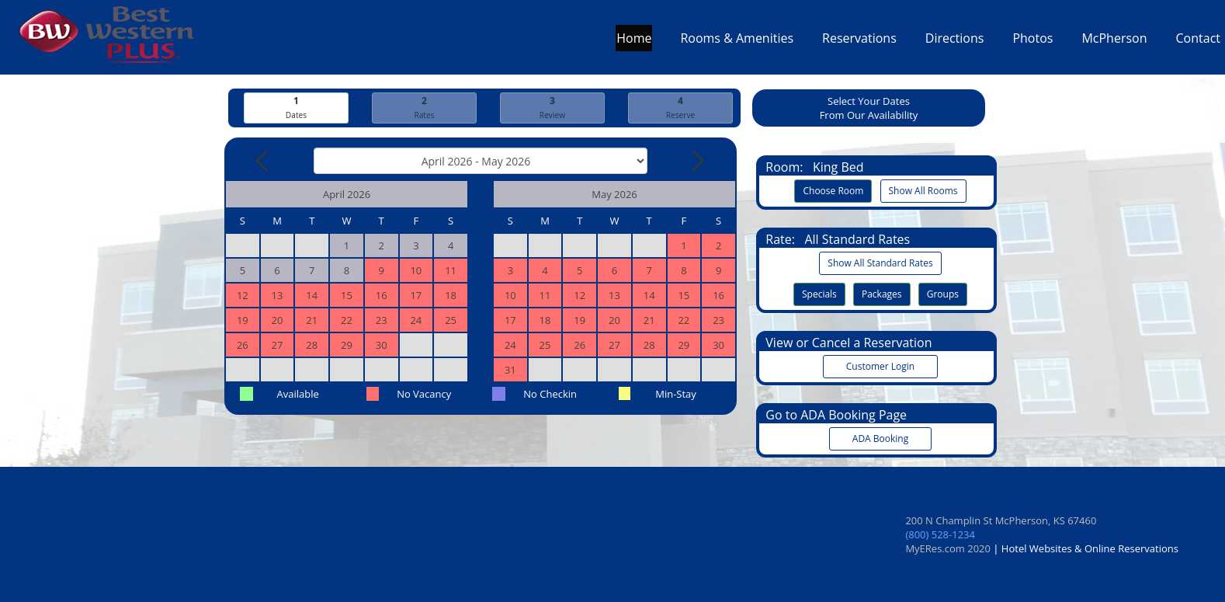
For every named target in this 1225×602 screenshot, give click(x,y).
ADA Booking (880, 438)
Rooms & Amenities (736, 41)
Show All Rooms (923, 190)
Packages (882, 294)
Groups (943, 294)
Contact (1198, 41)
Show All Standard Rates (880, 263)
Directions (954, 41)
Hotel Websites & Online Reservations (1089, 548)
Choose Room (833, 190)
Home (633, 41)
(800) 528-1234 (940, 534)
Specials (819, 294)
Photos (1032, 41)
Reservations (859, 41)
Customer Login (880, 366)
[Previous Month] (263, 160)
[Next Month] (696, 160)
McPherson (1114, 41)
